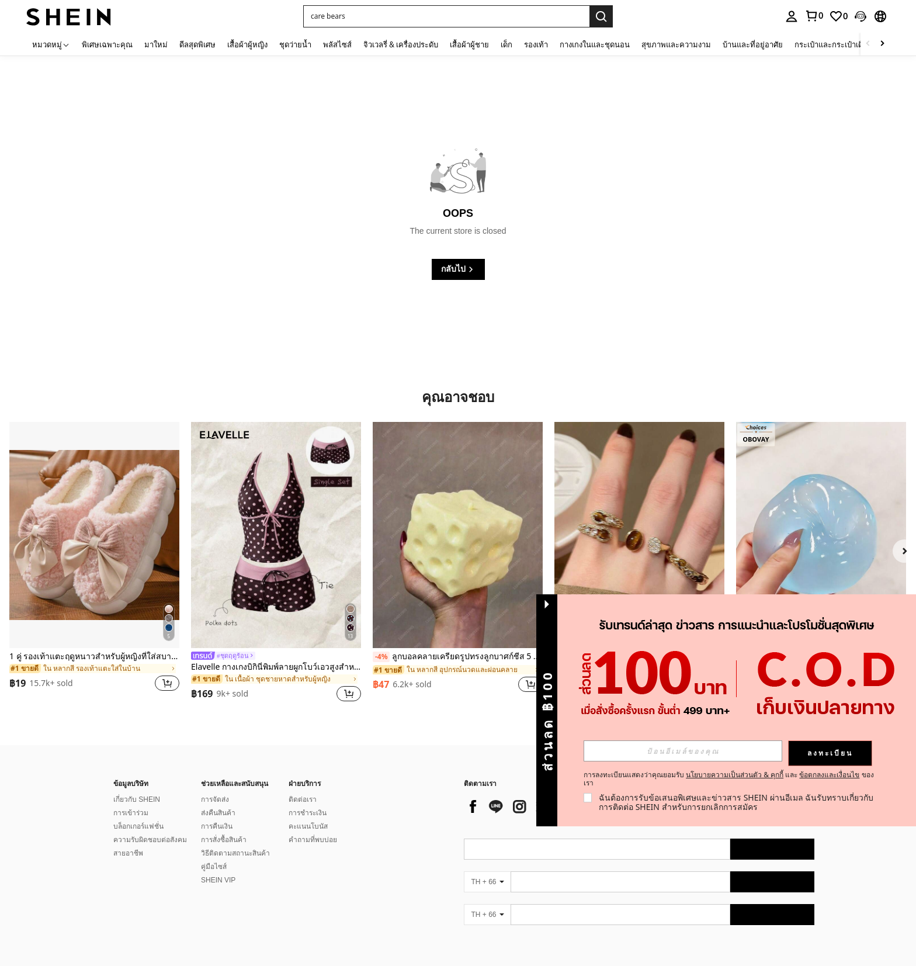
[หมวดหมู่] (51, 44)
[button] (446, 16)
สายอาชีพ (128, 853)
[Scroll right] (882, 44)
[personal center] (792, 16)
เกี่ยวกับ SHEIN (136, 799)
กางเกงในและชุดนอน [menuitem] (595, 44)
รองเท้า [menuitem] (536, 44)
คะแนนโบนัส (308, 826)
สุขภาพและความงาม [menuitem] (676, 44)
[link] (813, 16)
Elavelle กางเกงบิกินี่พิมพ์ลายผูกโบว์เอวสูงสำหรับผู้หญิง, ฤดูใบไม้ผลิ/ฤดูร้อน (276, 667)
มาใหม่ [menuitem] (156, 44)
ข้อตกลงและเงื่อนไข (829, 775)
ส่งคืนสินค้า (218, 813)
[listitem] (94, 563)
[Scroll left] (868, 44)
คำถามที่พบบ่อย (313, 840)
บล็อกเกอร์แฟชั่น (138, 826)
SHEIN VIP (218, 880)
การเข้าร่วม (130, 813)
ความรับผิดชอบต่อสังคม (150, 840)
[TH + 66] (487, 881)
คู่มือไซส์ (214, 867)
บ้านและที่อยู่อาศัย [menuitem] (753, 44)
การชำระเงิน (308, 813)
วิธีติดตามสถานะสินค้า (235, 853)
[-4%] (381, 657)
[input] (683, 750)
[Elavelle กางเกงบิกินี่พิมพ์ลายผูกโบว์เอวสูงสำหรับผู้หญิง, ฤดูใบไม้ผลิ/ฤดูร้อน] (276, 535)
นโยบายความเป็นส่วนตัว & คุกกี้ (734, 775)
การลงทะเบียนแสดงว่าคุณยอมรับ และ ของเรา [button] (729, 779)
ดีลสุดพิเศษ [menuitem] (197, 44)
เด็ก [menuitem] (506, 44)
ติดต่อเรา (303, 799)
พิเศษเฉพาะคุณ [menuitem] (107, 44)
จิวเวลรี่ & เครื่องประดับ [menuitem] (400, 44)
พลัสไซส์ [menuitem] (337, 44)
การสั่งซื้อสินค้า (224, 840)
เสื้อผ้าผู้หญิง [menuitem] (247, 44)
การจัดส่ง (215, 799)
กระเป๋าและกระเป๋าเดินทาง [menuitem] (837, 44)
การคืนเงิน (217, 826)
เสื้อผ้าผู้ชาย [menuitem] (469, 44)
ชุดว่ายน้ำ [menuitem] (295, 44)
